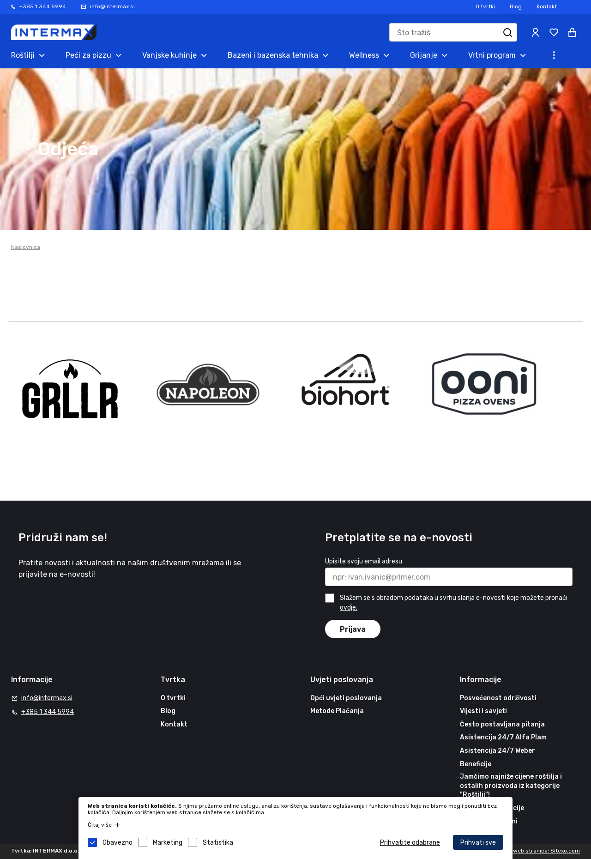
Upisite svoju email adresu (363, 561)
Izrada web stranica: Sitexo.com (537, 850)
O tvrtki (485, 6)
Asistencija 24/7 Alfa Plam (503, 738)
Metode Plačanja (337, 711)
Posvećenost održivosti (498, 698)
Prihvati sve (478, 843)
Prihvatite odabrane (410, 843)
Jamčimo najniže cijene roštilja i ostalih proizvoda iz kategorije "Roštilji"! (511, 786)
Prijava (353, 629)
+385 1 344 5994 (42, 6)
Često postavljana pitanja (502, 724)
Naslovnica (25, 247)
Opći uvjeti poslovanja (346, 698)
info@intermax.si (112, 6)
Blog (516, 6)
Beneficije (475, 764)
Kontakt (547, 6)
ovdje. (348, 607)
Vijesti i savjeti (483, 711)
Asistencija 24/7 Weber (497, 751)
